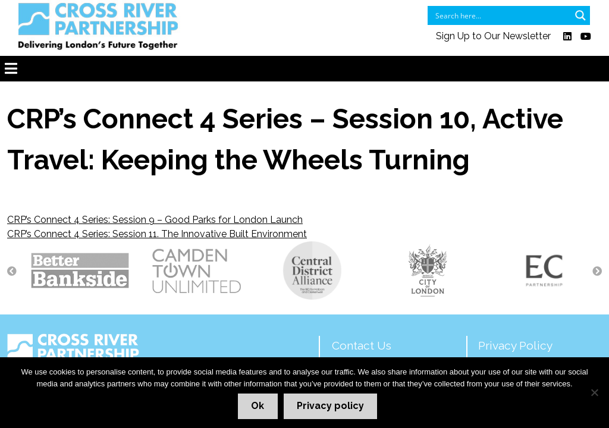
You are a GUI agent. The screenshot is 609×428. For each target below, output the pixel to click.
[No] (594, 392)
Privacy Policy (515, 345)
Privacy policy (330, 405)
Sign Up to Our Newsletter (493, 36)
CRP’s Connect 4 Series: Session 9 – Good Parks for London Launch (155, 219)
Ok (257, 405)
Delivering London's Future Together (101, 354)
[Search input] (501, 15)
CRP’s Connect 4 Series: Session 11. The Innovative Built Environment (157, 234)
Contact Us (361, 345)
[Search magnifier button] (580, 15)
